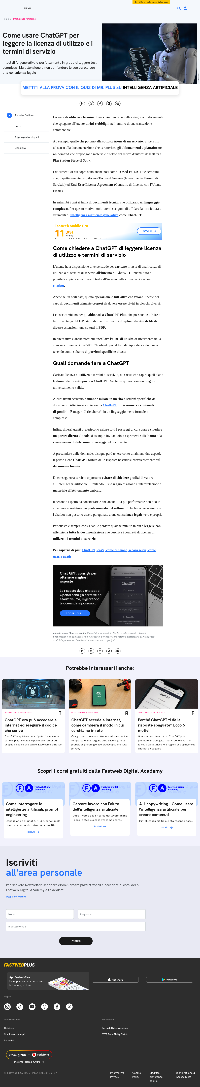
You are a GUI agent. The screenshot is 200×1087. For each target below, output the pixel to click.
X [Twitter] (91, 103)
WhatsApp (109, 103)
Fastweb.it (9, 1040)
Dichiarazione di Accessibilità (185, 1075)
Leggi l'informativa (16, 896)
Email (118, 103)
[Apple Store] (115, 980)
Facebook (100, 103)
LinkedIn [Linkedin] (82, 103)
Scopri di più (75, 613)
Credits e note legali (14, 1034)
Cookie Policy (136, 1075)
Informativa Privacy (117, 1075)
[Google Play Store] (169, 980)
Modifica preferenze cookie (156, 1077)
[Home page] (100, 8)
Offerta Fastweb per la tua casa (153, 2)
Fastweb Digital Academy (115, 1028)
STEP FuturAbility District (115, 1034)
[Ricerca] (180, 8)
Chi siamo (9, 1028)
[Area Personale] (185, 8)
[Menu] (21, 8)
